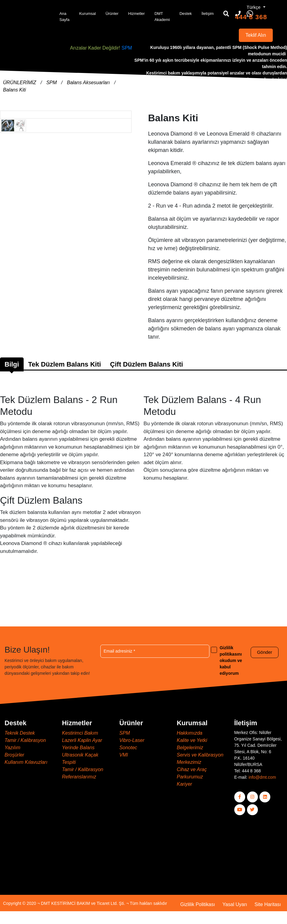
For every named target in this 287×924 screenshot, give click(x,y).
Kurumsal (87, 13)
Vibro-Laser (131, 740)
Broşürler (14, 754)
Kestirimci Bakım (80, 733)
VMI (123, 754)
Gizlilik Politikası (197, 904)
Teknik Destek (20, 733)
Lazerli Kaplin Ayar (82, 740)
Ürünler (111, 13)
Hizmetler (136, 13)
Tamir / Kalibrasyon (25, 740)
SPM (127, 47)
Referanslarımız (79, 776)
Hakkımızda (189, 733)
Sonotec (128, 747)
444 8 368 (251, 16)
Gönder (264, 652)
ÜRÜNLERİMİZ (20, 82)
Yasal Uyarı (234, 904)
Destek (185, 13)
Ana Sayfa (64, 16)
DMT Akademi (162, 16)
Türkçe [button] (254, 7)
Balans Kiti (14, 89)
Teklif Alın (255, 35)
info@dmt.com (262, 777)
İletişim (208, 13)
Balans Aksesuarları (89, 82)
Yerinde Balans (78, 747)
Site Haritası (268, 904)
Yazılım (12, 747)
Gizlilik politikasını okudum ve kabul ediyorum (231, 660)
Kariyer (184, 784)
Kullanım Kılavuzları (26, 762)
